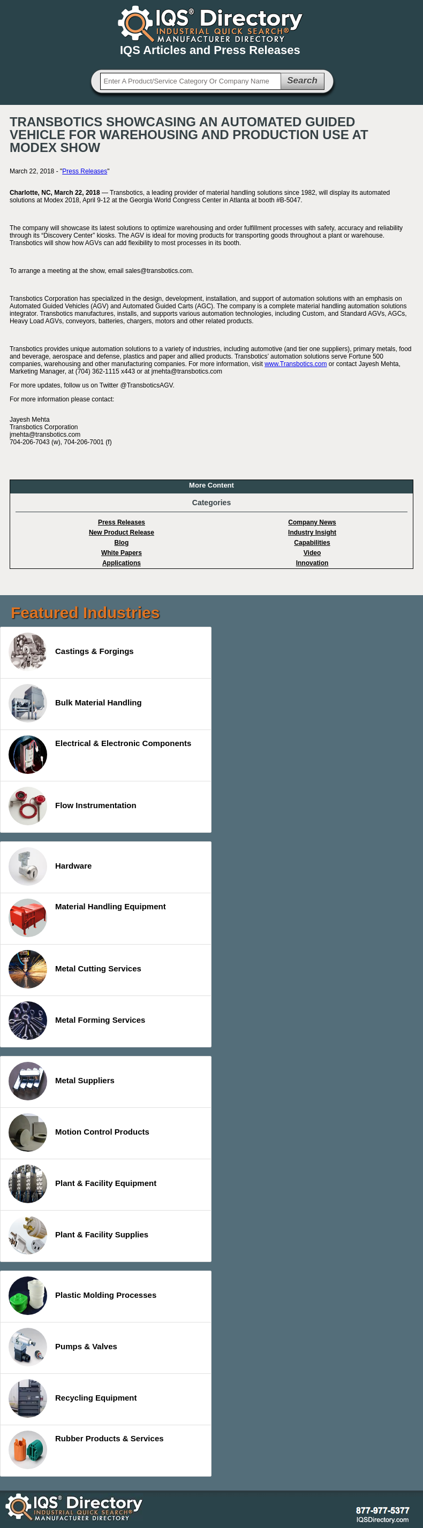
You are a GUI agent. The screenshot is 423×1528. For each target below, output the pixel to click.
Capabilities (312, 542)
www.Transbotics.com (296, 364)
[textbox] (190, 81)
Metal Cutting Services (75, 969)
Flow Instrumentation (73, 806)
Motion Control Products (79, 1132)
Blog (122, 542)
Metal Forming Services (77, 1020)
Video (312, 553)
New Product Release (121, 532)
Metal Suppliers (62, 1081)
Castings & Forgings (71, 652)
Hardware (50, 866)
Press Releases (84, 171)
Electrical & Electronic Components (100, 754)
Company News (312, 522)
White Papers (121, 553)
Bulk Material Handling (75, 703)
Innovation (312, 563)
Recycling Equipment (73, 1398)
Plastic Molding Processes (82, 1295)
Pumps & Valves (63, 1347)
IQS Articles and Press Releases (210, 50)
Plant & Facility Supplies (78, 1235)
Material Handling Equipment (87, 918)
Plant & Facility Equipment (82, 1184)
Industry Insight (312, 532)
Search (302, 80)
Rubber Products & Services (86, 1450)
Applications (121, 563)
